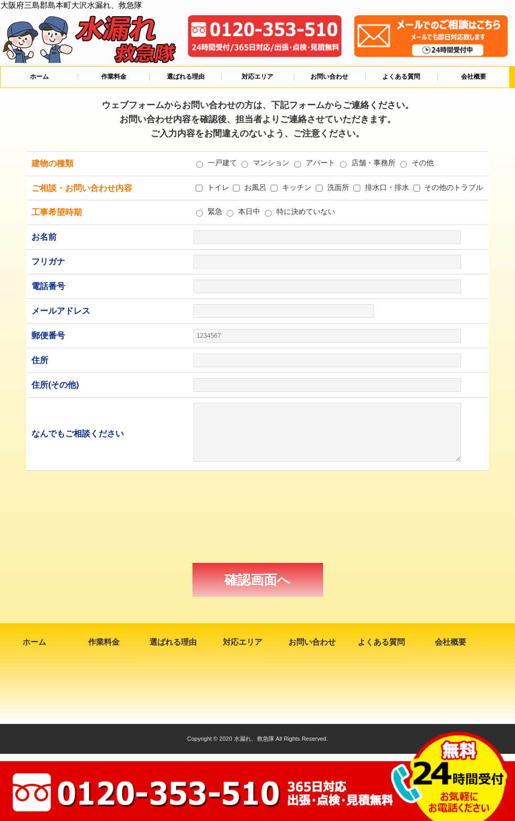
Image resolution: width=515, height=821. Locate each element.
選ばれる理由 (186, 76)
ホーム (39, 76)
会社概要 (473, 76)
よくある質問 (401, 76)
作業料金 (113, 76)
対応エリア (257, 76)
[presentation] (257, 516)
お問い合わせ (329, 76)
